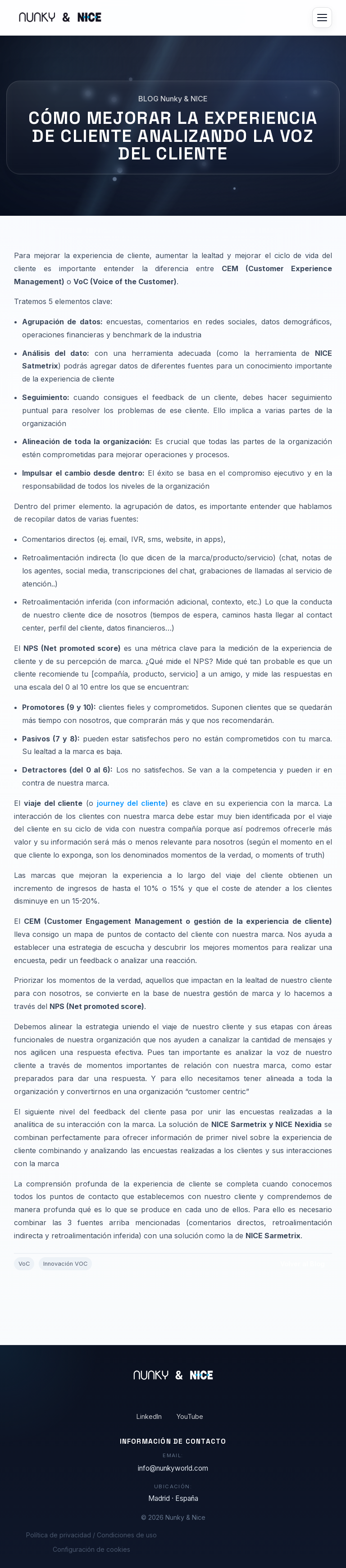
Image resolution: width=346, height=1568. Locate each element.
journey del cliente (131, 806)
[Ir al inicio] (58, 17)
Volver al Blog (302, 1266)
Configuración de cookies (91, 1549)
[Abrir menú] (322, 17)
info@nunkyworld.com (173, 1468)
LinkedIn (149, 1416)
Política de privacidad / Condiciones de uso (91, 1535)
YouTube (190, 1416)
